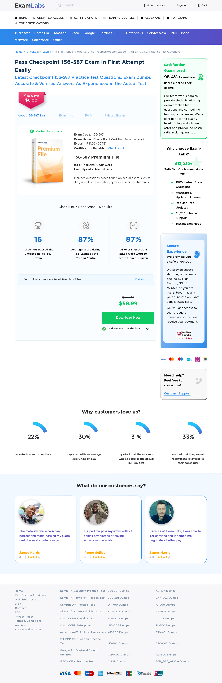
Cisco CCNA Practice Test (77, 618)
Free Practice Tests (28, 629)
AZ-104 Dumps (166, 591)
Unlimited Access (48, 18)
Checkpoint (116, 148)
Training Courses (119, 18)
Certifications (83, 18)
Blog (18, 604)
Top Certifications (32, 23)
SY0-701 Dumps (118, 591)
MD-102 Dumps (118, 643)
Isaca (185, 33)
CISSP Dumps (117, 661)
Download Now (128, 317)
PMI (174, 33)
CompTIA (41, 33)
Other (57, 40)
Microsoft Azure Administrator (81, 611)
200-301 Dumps (118, 598)
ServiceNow (156, 33)
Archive (20, 625)
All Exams (151, 18)
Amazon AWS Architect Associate (83, 632)
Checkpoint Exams (39, 52)
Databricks (134, 33)
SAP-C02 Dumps (119, 611)
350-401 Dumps (166, 632)
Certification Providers (30, 595)
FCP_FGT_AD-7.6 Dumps (172, 661)
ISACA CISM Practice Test (77, 661)
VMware (21, 40)
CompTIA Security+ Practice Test (82, 591)
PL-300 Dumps (165, 625)
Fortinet (105, 33)
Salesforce (40, 40)
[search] (59, 5)
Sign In (181, 5)
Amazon (60, 33)
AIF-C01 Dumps (118, 618)
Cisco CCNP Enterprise (75, 625)
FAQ (18, 612)
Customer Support (177, 393)
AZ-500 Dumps (166, 655)
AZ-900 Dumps (118, 632)
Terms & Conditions (28, 621)
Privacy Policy (24, 617)
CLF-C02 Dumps (119, 655)
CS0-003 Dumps (167, 643)
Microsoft (22, 33)
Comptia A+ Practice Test (77, 605)
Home (21, 18)
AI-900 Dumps (165, 605)
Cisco (75, 33)
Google (89, 33)
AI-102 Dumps (165, 618)
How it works (154, 5)
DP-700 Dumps (118, 605)
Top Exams (177, 18)
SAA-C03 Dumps (167, 598)
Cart (202, 5)
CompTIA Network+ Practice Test (83, 598)
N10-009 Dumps (118, 625)
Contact (20, 608)
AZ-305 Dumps (166, 611)
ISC (119, 33)
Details (140, 279)
